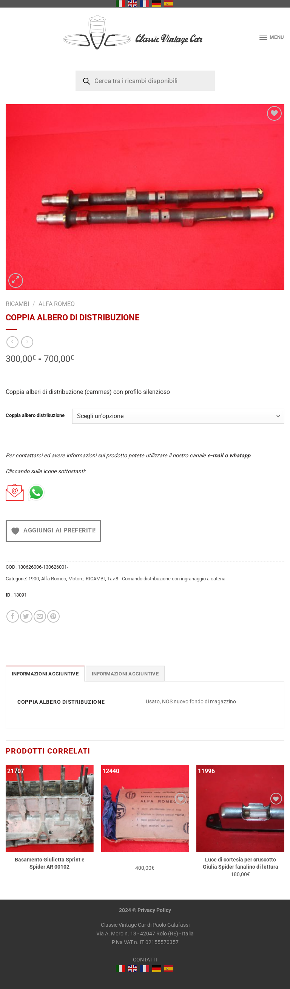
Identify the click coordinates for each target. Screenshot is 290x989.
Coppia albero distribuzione (35, 415)
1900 (33, 578)
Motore (75, 578)
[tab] (45, 673)
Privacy (146, 910)
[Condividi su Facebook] (12, 616)
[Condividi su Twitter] (26, 616)
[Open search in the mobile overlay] (145, 81)
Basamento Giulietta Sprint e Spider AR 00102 (50, 863)
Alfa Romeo (57, 304)
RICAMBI (17, 304)
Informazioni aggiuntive (45, 674)
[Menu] (271, 37)
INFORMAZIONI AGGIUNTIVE (125, 674)
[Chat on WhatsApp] (36, 492)
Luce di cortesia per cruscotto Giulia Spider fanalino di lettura (240, 863)
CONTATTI (145, 960)
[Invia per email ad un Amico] (40, 616)
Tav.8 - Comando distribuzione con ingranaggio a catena (166, 578)
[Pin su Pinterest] (53, 616)
